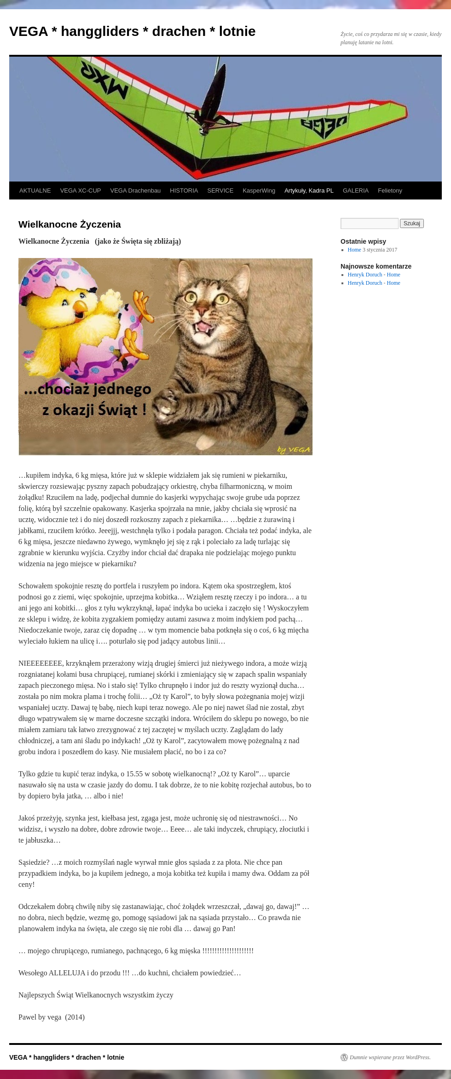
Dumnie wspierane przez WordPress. (390, 1057)
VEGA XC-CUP (80, 190)
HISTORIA (184, 190)
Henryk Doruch (365, 274)
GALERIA (356, 190)
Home (354, 249)
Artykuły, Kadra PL (309, 190)
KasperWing (259, 190)
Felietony (390, 190)
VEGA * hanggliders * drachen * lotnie (132, 31)
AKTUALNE (35, 190)
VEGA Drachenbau (135, 190)
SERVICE (221, 190)
